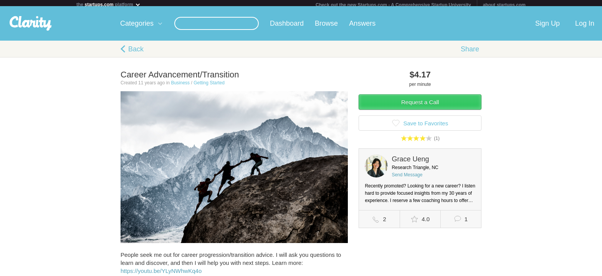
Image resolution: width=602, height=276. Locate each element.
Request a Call (420, 105)
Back (136, 52)
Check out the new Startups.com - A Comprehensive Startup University (393, 5)
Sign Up (547, 26)
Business (180, 86)
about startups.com (504, 5)
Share (470, 52)
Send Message (407, 178)
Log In (584, 26)
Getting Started (209, 86)
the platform (108, 4)
